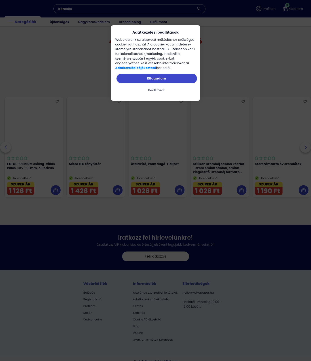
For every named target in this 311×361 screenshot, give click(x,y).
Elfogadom (156, 78)
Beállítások (156, 90)
